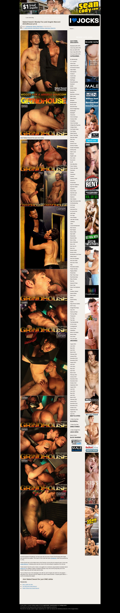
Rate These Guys (74, 275)
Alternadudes (73, 71)
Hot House (72, 205)
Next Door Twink (74, 262)
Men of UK (72, 244)
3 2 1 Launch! (73, 61)
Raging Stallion (73, 270)
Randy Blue (73, 273)
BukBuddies (73, 110)
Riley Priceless (73, 279)
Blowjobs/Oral (73, 102)
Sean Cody (72, 285)
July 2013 (72, 364)
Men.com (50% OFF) (75, 50)
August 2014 (73, 344)
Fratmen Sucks (73, 178)
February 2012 (73, 399)
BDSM (71, 86)
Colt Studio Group (74, 129)
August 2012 (73, 387)
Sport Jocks (73, 295)
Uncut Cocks (73, 328)
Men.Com (72, 248)
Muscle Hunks (73, 250)
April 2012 (72, 395)
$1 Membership (29, 26)
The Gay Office (73, 314)
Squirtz (71, 301)
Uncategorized (73, 326)
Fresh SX (72, 180)
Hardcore (35, 26)
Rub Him (72, 281)
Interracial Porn (73, 209)
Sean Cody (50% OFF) (75, 52)
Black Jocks (73, 96)
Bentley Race (73, 90)
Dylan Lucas (73, 151)
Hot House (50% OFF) (75, 54)
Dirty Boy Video (73, 137)
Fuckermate (73, 182)
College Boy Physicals (75, 125)
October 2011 (73, 407)
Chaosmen (72, 114)
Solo (71, 289)
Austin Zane (73, 75)
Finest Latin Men (74, 168)
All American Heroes (75, 67)
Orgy (71, 264)
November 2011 (73, 405)
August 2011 (73, 411)
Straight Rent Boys (74, 307)
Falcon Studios (73, 166)
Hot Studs (72, 207)
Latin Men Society (74, 219)
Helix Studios (73, 199)
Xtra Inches (72, 336)
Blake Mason (73, 98)
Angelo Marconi (36, 28)
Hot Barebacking (74, 203)
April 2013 (72, 370)
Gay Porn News (73, 186)
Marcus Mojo (73, 231)
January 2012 (73, 401)
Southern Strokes (74, 291)
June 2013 (72, 366)
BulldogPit (72, 112)
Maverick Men (73, 238)
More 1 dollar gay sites (27, 584)
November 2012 (73, 381)
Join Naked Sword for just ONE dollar (38, 579)
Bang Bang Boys (74, 82)
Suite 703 (72, 309)
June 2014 (72, 346)
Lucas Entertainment (75, 225)
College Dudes (73, 127)
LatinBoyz (72, 221)
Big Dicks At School (74, 94)
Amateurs (72, 73)
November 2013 (73, 360)
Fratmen (72, 176)
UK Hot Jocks (73, 324)
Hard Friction (73, 195)
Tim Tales (72, 318)
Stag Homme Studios (75, 303)
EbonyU (72, 153)
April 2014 (72, 350)
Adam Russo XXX (74, 65)
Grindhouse (42, 28)
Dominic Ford (73, 143)
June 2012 (72, 391)
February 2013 (73, 374)
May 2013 (72, 368)
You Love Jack (73, 338)
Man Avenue (73, 227)
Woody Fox (53, 28)
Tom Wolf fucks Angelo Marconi (29, 586)
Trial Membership (74, 322)
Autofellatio (72, 78)
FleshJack (72, 170)
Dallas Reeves (73, 133)
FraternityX (72, 174)
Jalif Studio (72, 213)
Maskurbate (73, 236)
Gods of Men (73, 190)
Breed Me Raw (73, 106)
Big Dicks (72, 92)
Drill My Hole (73, 149)
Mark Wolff (72, 234)
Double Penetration (74, 147)
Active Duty (72, 63)
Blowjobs (72, 100)
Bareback (72, 84)
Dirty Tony (72, 139)
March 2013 (73, 372)
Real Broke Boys (74, 277)
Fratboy (72, 172)
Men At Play (73, 240)
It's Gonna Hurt (73, 211)
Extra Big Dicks (73, 164)
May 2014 (72, 348)
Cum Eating (73, 131)
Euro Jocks (72, 158)
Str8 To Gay (73, 305)
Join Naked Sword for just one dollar (32, 138)
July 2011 (72, 413)
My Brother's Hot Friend (75, 254)
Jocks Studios (73, 217)
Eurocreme (72, 160)
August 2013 (73, 362)
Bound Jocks (73, 104)
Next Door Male (73, 260)
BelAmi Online (73, 88)
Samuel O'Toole (73, 283)
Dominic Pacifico (74, 145)
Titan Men (72, 320)
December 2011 (73, 403)
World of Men (73, 334)
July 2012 (72, 389)
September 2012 (74, 385)
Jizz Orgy (72, 215)
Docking (72, 141)
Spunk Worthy (73, 299)
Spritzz (71, 297)
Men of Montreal (74, 242)
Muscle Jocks (73, 252)
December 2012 (73, 379)
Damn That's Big (74, 135)
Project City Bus (73, 268)
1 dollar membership (28, 28)
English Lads (73, 156)
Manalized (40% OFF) (75, 45)
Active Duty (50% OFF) (75, 47)
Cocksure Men (73, 119)
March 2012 (73, 397)
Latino (71, 223)
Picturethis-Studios (74, 266)
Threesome (72, 316)
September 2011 (74, 409)
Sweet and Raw (73, 312)
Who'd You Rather (74, 332)
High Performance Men (75, 201)
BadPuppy (72, 80)
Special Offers (73, 293)
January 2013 (73, 376)
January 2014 (73, 356)
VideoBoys (72, 330)
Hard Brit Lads (73, 192)
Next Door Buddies (74, 258)
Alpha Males (73, 69)
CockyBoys (72, 121)
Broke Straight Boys (74, 108)
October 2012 (73, 383)
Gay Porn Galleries (74, 184)
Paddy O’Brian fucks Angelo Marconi (30, 588)
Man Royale (73, 229)
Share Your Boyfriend (75, 287)
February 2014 (73, 354)
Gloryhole (72, 188)
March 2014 (73, 352)
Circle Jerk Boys (74, 117)
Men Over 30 (73, 246)
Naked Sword (39, 26)
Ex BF (71, 162)
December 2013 (73, 358)
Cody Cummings (74, 123)
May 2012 (72, 393)
